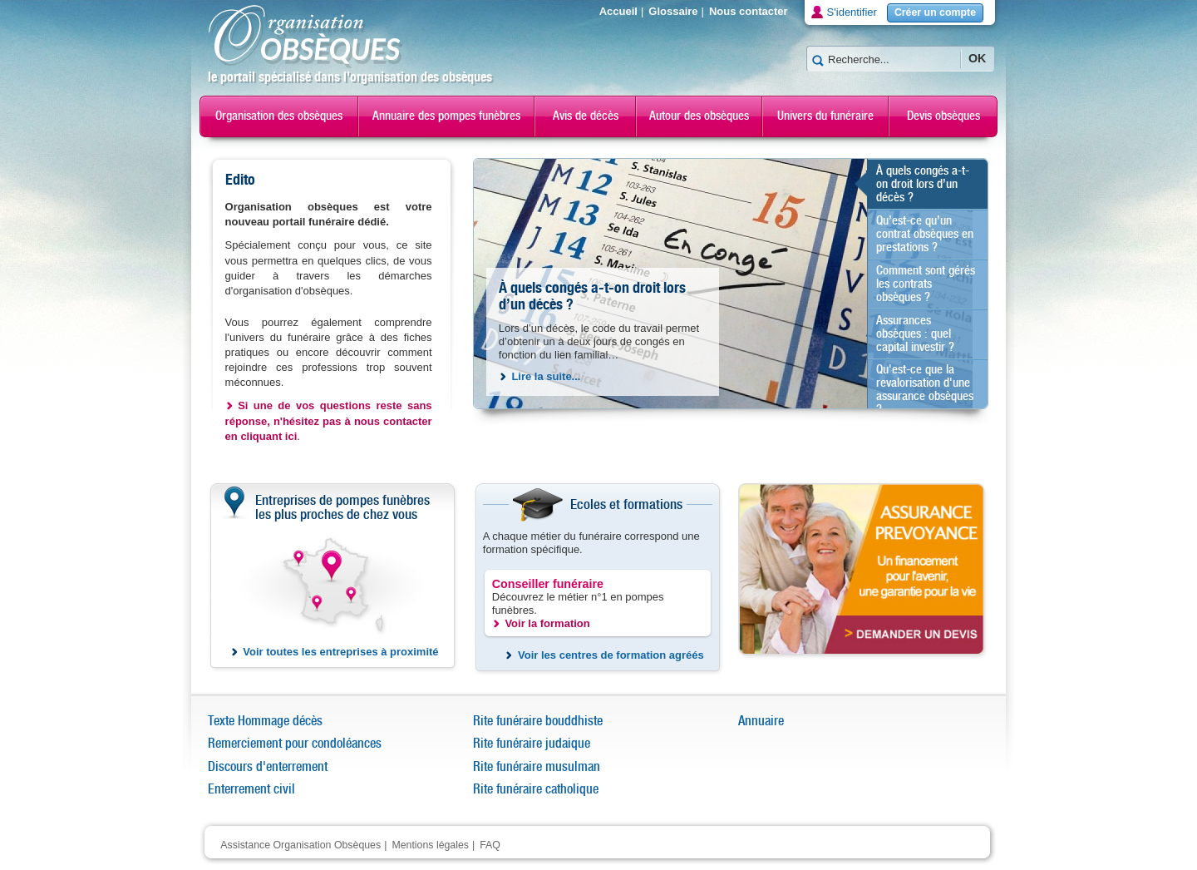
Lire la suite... (545, 376)
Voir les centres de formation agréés (611, 655)
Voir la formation (547, 623)
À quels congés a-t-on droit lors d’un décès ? (592, 296)
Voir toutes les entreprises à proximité (340, 651)
